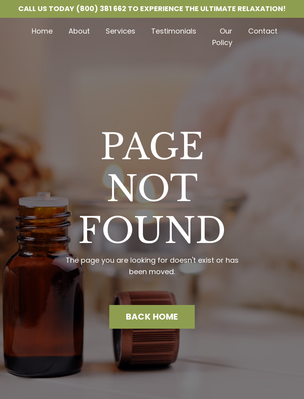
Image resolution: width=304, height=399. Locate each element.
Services (120, 31)
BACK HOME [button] (152, 317)
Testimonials (173, 31)
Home (42, 31)
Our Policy (222, 36)
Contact (262, 31)
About (79, 31)
